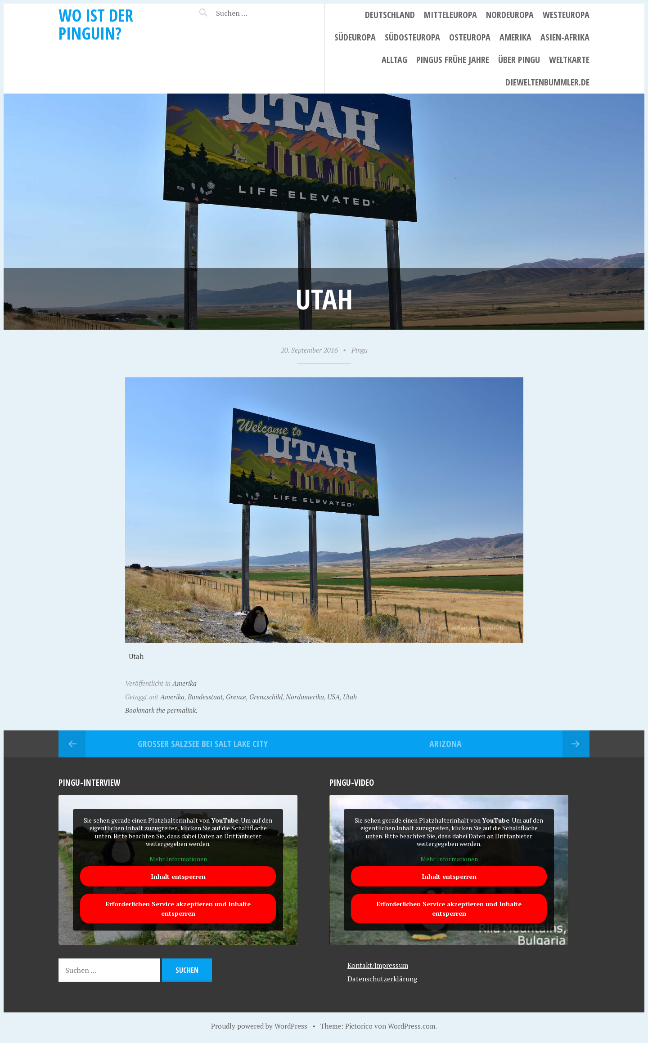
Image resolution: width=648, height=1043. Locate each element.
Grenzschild (266, 696)
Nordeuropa (510, 15)
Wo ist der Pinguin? (95, 24)
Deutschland (390, 15)
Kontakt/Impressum (377, 965)
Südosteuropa (412, 37)
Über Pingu (519, 60)
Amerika (515, 37)
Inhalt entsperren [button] (178, 876)
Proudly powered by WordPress (259, 1025)
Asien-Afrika (565, 37)
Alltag (394, 60)
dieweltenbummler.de (547, 82)
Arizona (445, 744)
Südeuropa (355, 37)
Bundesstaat (205, 696)
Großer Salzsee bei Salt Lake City (203, 744)
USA (333, 696)
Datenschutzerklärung (382, 978)
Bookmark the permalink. (161, 710)
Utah (350, 696)
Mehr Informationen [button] (178, 859)
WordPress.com (411, 1025)
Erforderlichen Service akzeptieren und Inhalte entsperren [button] (178, 909)
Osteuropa (469, 37)
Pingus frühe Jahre (452, 60)
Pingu (359, 349)
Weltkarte (569, 60)
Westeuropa (566, 15)
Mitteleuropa (450, 15)
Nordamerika (305, 696)
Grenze (236, 696)
